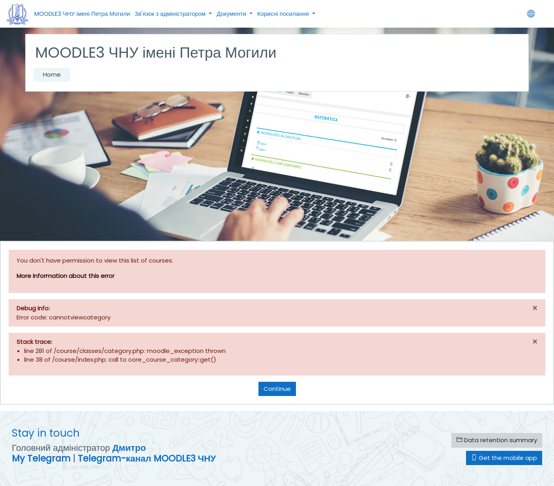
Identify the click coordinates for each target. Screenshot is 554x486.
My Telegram (41, 458)
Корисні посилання (284, 13)
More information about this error (65, 276)
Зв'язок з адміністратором (171, 13)
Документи (232, 13)
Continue (277, 389)
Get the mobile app (504, 458)
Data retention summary (497, 440)
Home (52, 74)
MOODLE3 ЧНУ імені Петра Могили (82, 13)
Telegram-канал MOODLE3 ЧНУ (147, 458)
